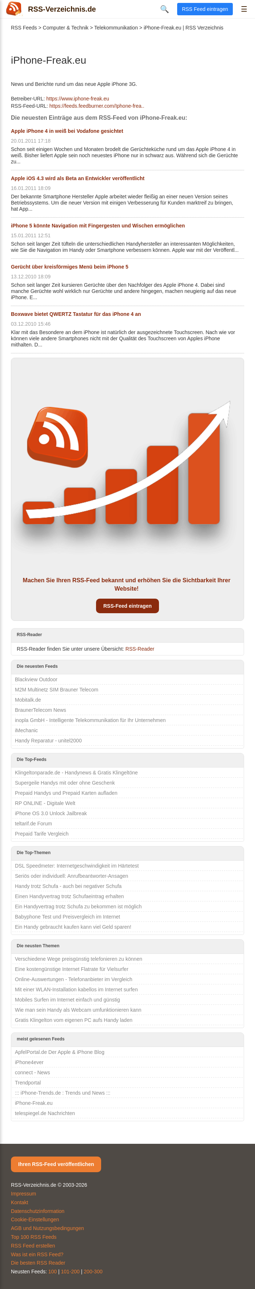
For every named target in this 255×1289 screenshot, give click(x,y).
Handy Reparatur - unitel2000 (48, 740)
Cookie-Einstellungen (35, 1219)
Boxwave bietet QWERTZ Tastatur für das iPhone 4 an (76, 314)
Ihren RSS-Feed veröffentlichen (56, 1164)
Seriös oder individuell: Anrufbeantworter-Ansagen (71, 876)
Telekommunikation (116, 28)
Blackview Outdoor (36, 679)
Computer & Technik (66, 28)
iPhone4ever (29, 1062)
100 (52, 1271)
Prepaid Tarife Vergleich (42, 834)
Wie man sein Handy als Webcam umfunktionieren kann (78, 1010)
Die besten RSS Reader (38, 1263)
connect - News (32, 1072)
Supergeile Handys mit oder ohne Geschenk (65, 783)
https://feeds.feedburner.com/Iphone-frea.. (96, 106)
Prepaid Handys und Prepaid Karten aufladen (66, 793)
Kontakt (19, 1202)
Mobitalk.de (28, 700)
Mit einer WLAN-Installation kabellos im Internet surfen (76, 989)
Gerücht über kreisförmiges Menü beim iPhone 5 (69, 267)
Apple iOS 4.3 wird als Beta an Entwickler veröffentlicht (77, 178)
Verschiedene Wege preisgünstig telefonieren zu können (78, 959)
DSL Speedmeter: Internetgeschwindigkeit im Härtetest (77, 866)
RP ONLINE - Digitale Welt (45, 803)
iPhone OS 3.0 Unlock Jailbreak (51, 813)
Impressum (23, 1194)
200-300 (93, 1271)
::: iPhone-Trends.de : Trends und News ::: (63, 1093)
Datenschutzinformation (37, 1211)
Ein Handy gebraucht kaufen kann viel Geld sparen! (73, 927)
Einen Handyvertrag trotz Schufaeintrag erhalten (69, 896)
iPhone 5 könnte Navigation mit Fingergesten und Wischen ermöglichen (98, 226)
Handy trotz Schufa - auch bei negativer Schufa (68, 886)
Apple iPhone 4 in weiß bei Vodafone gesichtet (67, 131)
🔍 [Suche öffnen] (164, 9)
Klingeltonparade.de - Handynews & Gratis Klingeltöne (76, 773)
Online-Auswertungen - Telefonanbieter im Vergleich (73, 979)
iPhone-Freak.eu (34, 1103)
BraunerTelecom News (40, 710)
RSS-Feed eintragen (127, 606)
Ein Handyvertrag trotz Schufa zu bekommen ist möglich (78, 906)
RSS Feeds (24, 28)
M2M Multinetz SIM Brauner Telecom (56, 690)
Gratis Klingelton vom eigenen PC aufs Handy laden (73, 1020)
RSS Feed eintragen (205, 9)
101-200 (70, 1271)
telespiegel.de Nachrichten (45, 1113)
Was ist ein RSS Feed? (37, 1254)
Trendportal (28, 1083)
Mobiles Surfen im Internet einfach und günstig (67, 1000)
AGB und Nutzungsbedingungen (47, 1228)
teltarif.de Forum (33, 823)
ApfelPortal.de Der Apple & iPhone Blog (59, 1052)
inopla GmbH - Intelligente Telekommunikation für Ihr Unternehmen (90, 720)
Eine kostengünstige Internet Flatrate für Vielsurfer (71, 969)
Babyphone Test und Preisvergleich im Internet (67, 917)
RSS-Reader (139, 649)
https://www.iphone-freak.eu (77, 99)
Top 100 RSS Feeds (33, 1237)
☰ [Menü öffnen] (244, 9)
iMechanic (26, 730)
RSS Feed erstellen (33, 1246)
